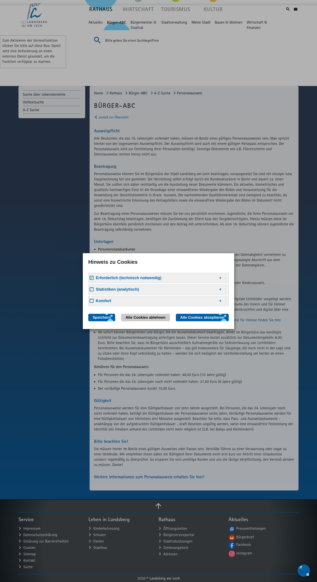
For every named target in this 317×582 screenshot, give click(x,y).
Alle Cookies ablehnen (145, 317)
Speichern (102, 317)
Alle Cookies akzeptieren (202, 317)
